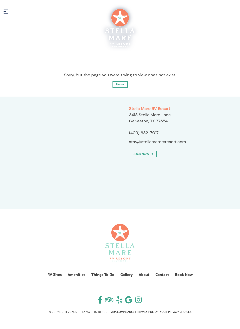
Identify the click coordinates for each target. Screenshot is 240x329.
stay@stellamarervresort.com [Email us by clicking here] (157, 141)
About (144, 274)
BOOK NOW (143, 154)
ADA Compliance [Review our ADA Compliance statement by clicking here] (122, 312)
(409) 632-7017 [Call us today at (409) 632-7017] (144, 132)
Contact (162, 274)
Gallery (126, 274)
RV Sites (54, 274)
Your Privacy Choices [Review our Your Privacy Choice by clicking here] (175, 312)
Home (120, 84)
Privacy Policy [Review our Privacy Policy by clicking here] (147, 312)
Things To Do (102, 274)
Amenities (76, 274)
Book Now (224, 11)
